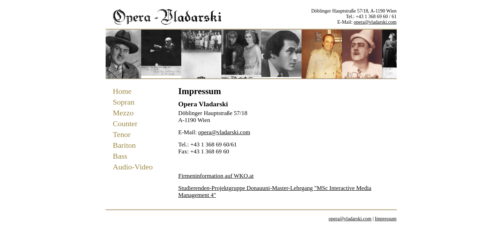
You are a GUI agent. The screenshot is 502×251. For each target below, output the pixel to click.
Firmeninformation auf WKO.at (215, 176)
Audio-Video (133, 166)
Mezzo (123, 112)
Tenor (122, 134)
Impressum (385, 218)
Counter (125, 123)
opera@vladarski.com (375, 22)
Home (122, 91)
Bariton (124, 145)
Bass (120, 156)
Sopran (124, 102)
